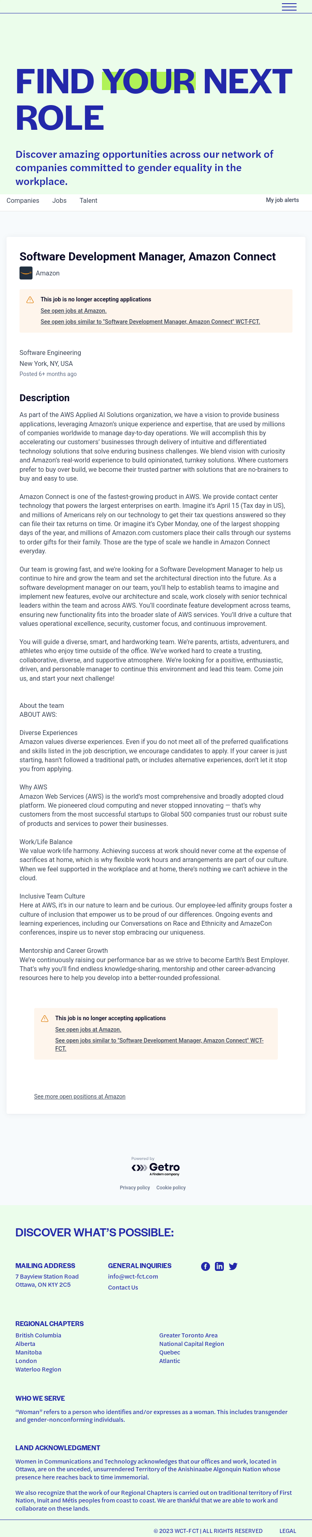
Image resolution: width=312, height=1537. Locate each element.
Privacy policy (135, 1188)
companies (22, 200)
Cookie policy (171, 1188)
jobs (59, 200)
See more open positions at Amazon (80, 1096)
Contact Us (123, 1287)
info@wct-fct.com (133, 1276)
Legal (288, 1530)
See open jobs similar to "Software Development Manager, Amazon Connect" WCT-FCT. (150, 321)
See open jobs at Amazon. (74, 310)
